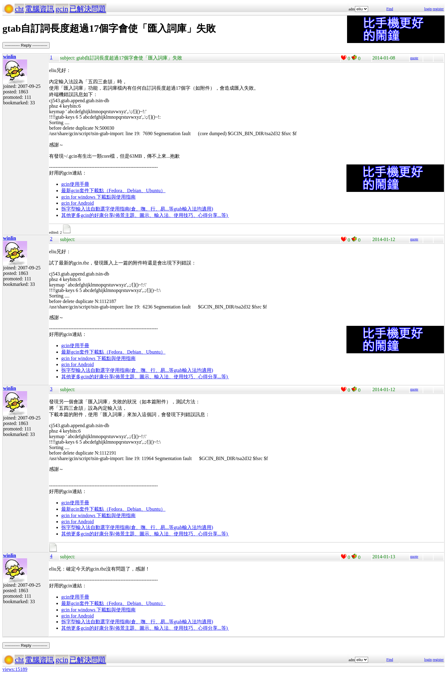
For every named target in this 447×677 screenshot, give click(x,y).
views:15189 (14, 669)
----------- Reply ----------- (26, 45)
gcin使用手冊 (75, 184)
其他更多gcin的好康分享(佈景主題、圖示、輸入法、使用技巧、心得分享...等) (145, 215)
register (438, 9)
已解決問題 (87, 9)
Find (389, 9)
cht (19, 9)
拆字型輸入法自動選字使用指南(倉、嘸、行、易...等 (117, 208)
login (428, 9)
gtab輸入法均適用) (193, 208)
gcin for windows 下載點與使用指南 (98, 197)
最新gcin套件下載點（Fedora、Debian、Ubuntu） (113, 190)
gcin (61, 9)
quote (414, 58)
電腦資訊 (39, 9)
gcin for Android (77, 203)
